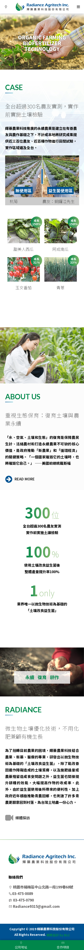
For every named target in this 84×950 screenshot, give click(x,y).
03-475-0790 (21, 900)
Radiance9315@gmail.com (34, 906)
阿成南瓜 (60, 249)
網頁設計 (52, 935)
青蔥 (60, 287)
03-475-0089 (21, 893)
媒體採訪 (17, 817)
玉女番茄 (23, 287)
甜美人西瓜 (23, 249)
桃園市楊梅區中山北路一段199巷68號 (41, 887)
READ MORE (20, 479)
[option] (42, 41)
